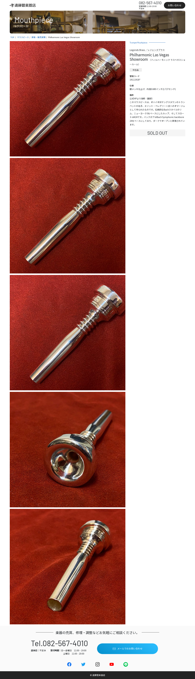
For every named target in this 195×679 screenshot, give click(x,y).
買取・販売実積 (38, 37)
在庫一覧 (60, 5)
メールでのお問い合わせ (127, 648)
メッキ (94, 5)
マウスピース (23, 37)
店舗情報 (119, 5)
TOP (12, 37)
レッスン (106, 5)
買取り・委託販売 (77, 5)
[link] (25, 5)
